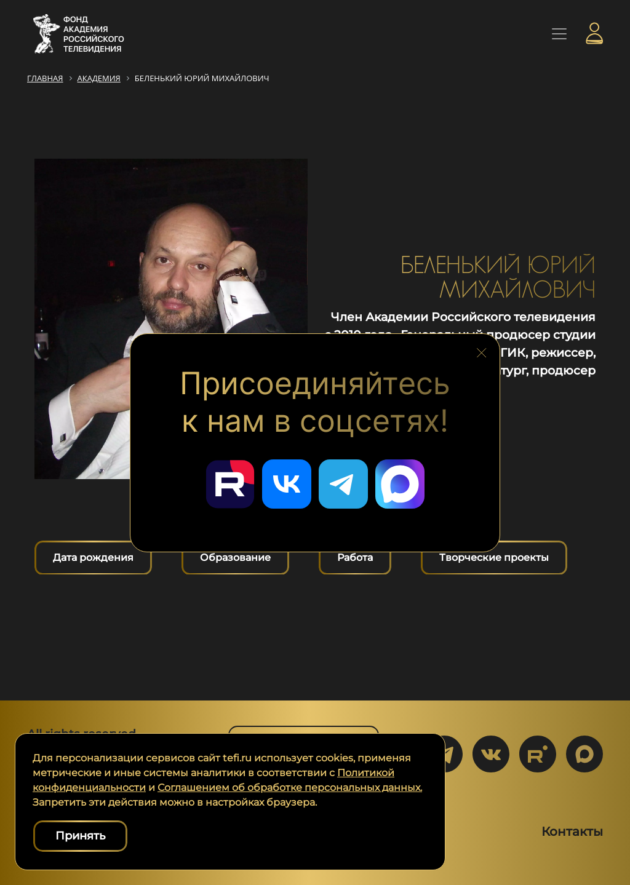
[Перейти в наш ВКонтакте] (286, 484)
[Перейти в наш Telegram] (343, 484)
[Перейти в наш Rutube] (230, 484)
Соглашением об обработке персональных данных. (290, 787)
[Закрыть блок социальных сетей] (482, 350)
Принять (80, 836)
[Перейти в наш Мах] (400, 484)
